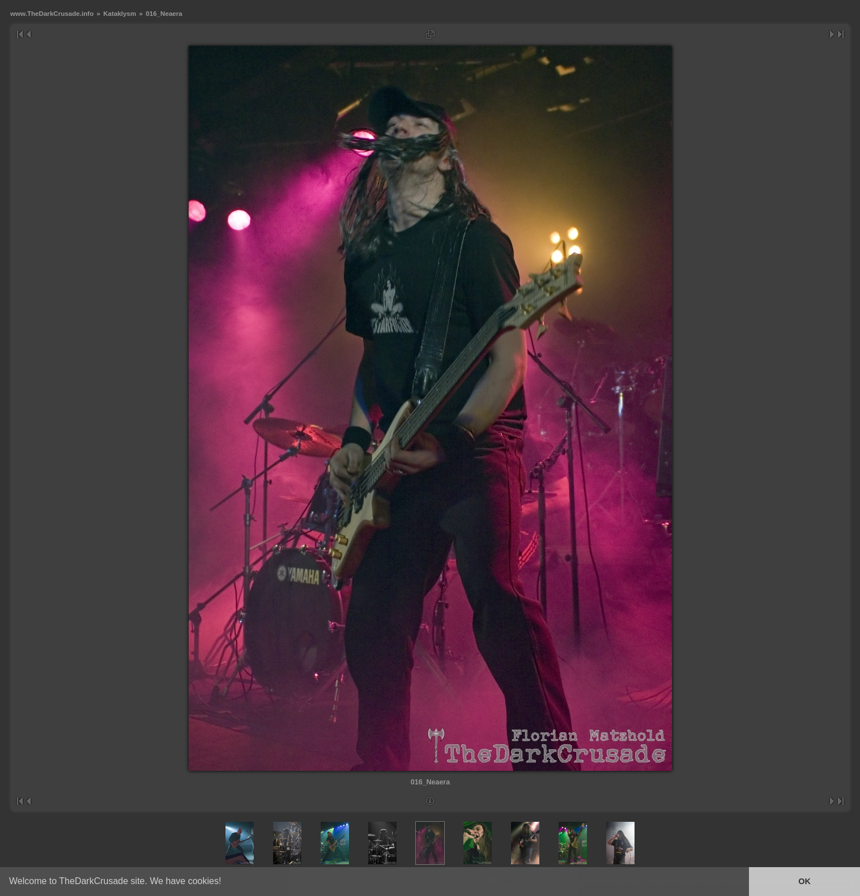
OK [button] (804, 881)
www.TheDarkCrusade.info (51, 13)
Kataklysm (119, 13)
